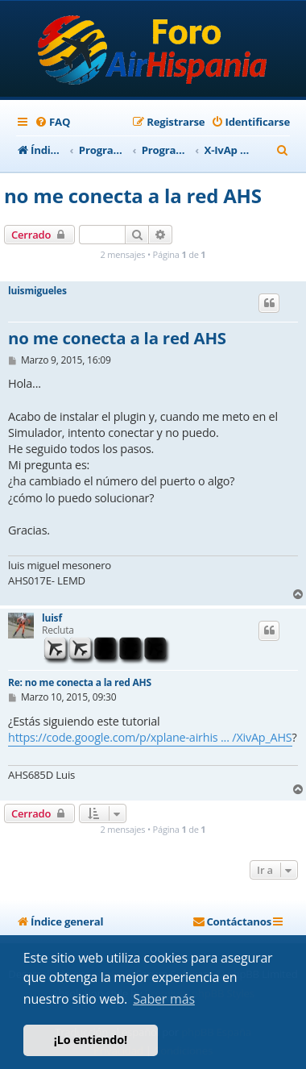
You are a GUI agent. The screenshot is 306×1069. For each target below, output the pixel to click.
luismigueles (37, 291)
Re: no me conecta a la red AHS (79, 682)
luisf (52, 618)
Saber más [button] (164, 999)
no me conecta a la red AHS (133, 195)
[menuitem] (52, 122)
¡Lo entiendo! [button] (90, 1039)
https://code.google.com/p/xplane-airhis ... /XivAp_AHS (150, 737)
